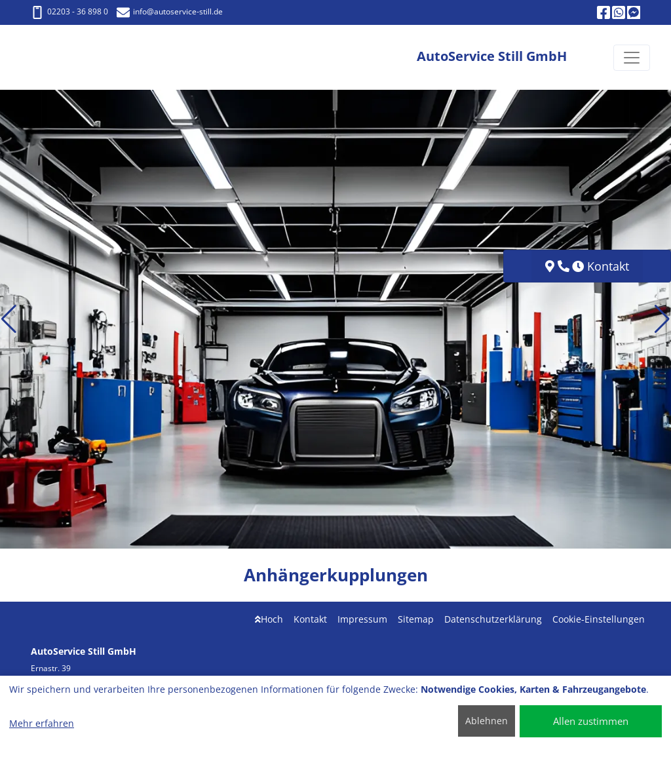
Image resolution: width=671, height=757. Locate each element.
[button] (9, 319)
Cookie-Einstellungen (598, 619)
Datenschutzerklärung (493, 619)
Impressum (362, 619)
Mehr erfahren (41, 723)
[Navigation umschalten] (631, 58)
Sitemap (416, 619)
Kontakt (310, 619)
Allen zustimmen (590, 721)
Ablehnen (486, 720)
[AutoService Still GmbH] (69, 57)
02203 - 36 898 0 (69, 11)
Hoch (269, 619)
